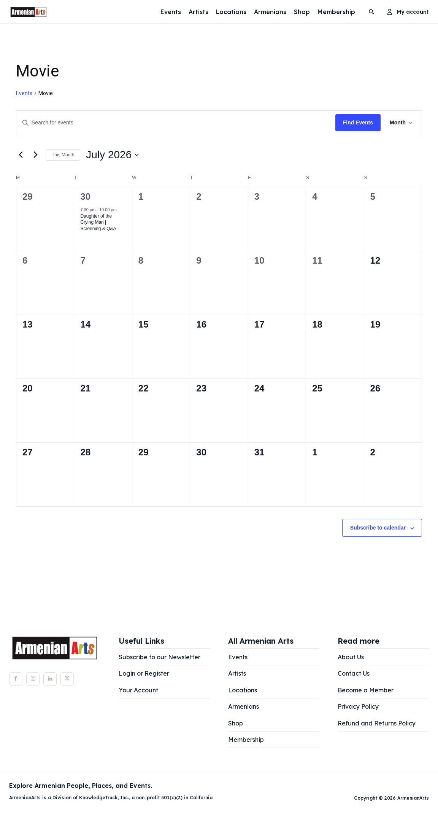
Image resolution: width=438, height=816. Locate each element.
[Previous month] (20, 154)
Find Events (358, 122)
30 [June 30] (85, 196)
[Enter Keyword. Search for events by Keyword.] (175, 123)
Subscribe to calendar (378, 528)
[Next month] (35, 154)
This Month (63, 154)
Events (24, 93)
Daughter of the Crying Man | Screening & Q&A (98, 222)
